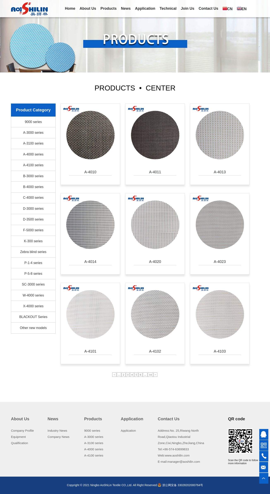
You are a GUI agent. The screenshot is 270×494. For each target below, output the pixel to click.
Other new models (33, 328)
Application (145, 8)
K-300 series (33, 241)
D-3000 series (33, 208)
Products (108, 8)
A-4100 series (33, 165)
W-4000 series (33, 295)
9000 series (33, 122)
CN (228, 9)
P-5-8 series (33, 273)
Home (70, 8)
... (119, 374)
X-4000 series (33, 306)
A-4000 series (33, 154)
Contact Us (208, 8)
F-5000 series (33, 230)
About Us (88, 8)
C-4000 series (33, 197)
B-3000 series (33, 176)
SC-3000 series (33, 284)
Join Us (187, 8)
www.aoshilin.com (177, 455)
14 (150, 374)
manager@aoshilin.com (183, 461)
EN (242, 9)
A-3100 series (33, 143)
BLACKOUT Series (33, 317)
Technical (168, 8)
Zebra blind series (33, 252)
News (126, 8)
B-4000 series (33, 187)
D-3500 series (33, 219)
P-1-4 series (33, 263)
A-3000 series (33, 132)
